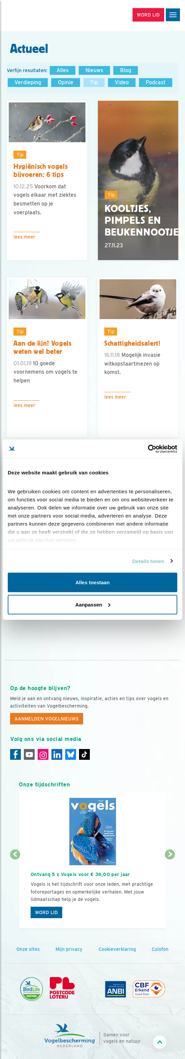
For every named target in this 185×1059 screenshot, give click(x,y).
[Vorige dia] (15, 892)
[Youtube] (29, 754)
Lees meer (24, 237)
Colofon (160, 949)
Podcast (155, 82)
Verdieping (27, 82)
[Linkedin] (56, 754)
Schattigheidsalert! (132, 343)
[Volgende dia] (170, 892)
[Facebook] (15, 754)
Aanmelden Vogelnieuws (46, 718)
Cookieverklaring (117, 949)
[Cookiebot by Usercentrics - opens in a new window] (147, 448)
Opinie (65, 82)
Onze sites (28, 949)
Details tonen (148, 561)
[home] (33, 15)
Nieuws (94, 70)
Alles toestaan (92, 582)
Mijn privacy (69, 949)
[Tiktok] (84, 754)
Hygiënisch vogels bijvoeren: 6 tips (40, 170)
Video (122, 82)
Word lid (46, 912)
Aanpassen (92, 604)
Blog (125, 70)
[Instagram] (43, 754)
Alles (63, 70)
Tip (94, 82)
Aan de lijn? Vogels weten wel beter (42, 347)
